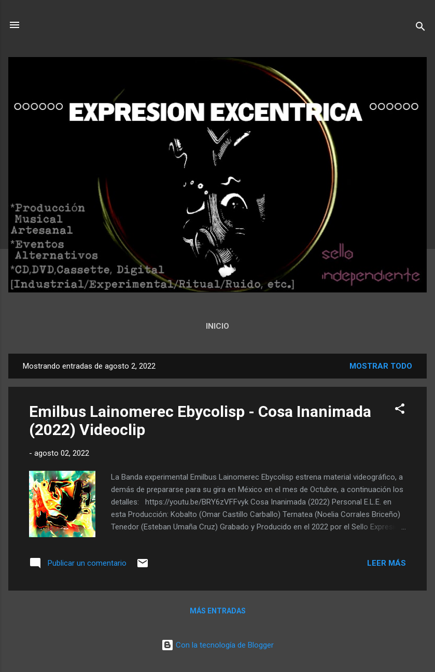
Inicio (217, 326)
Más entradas (218, 611)
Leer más (386, 563)
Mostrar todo (380, 366)
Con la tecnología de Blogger (217, 645)
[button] (400, 410)
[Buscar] (420, 28)
